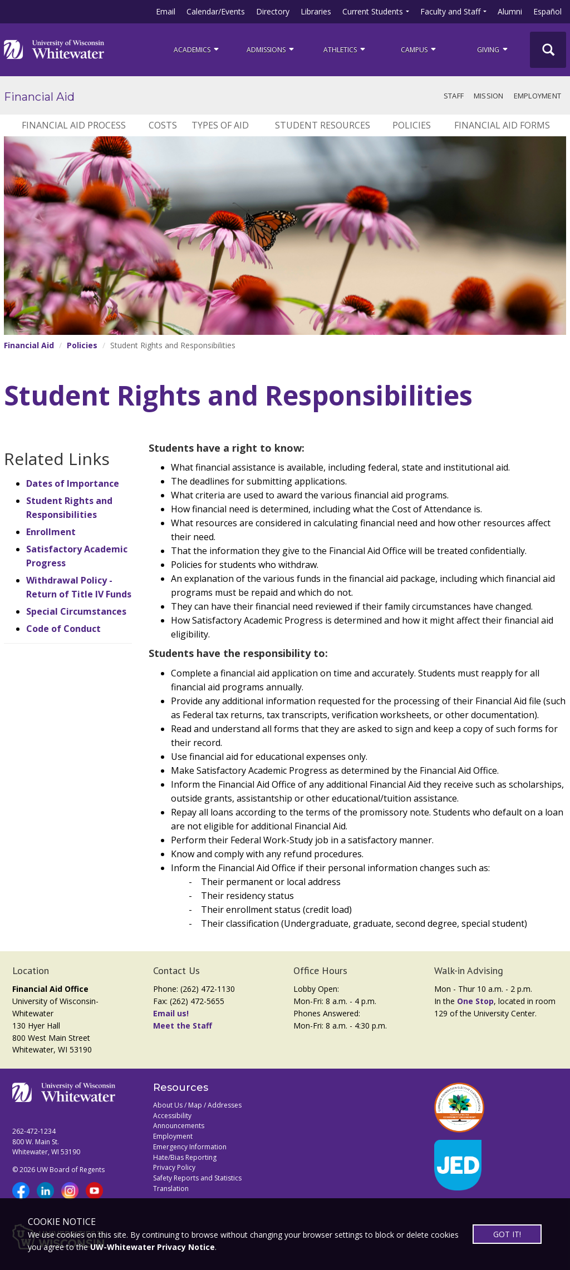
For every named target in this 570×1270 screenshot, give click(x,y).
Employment (538, 96)
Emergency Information (190, 1147)
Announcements (178, 1125)
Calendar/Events (215, 11)
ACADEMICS (197, 49)
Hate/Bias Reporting (185, 1157)
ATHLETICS (345, 49)
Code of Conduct (63, 628)
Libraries (316, 11)
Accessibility (172, 1115)
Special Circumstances (76, 611)
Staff (454, 96)
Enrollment (51, 532)
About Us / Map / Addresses (197, 1105)
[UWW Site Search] (548, 50)
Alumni (510, 11)
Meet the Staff (182, 1025)
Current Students (372, 11)
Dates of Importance (72, 483)
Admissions (271, 49)
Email (165, 11)
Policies (411, 125)
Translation (171, 1188)
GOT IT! (507, 1234)
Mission (489, 96)
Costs (163, 125)
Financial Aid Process (74, 125)
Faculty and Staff (450, 11)
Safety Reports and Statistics (197, 1178)
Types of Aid (220, 125)
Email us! (171, 1013)
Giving (493, 49)
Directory (272, 11)
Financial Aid (39, 96)
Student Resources (322, 125)
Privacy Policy (174, 1167)
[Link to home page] (54, 49)
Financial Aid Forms (502, 125)
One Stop (475, 1001)
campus (419, 49)
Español (547, 11)
